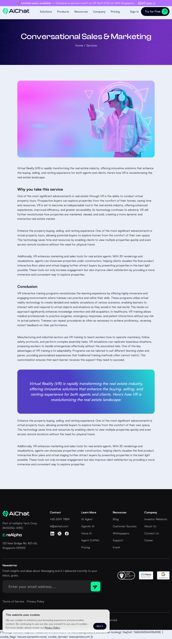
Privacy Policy (35, 601)
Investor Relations (155, 519)
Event (116, 547)
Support (118, 540)
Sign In (134, 11)
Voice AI (86, 533)
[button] (46, 11)
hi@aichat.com (59, 526)
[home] (16, 11)
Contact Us (151, 533)
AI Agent (86, 519)
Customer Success (125, 526)
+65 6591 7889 (60, 519)
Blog (116, 519)
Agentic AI (88, 526)
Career (148, 540)
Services (91, 45)
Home (79, 45)
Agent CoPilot (90, 540)
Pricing (115, 11)
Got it (99, 626)
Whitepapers (121, 533)
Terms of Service (13, 601)
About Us (150, 526)
